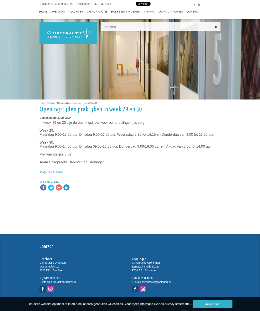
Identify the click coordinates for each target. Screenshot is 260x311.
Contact (193, 11)
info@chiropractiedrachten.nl (59, 281)
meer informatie (142, 304)
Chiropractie (97, 11)
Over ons (58, 11)
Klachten (75, 11)
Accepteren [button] (212, 304)
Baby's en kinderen (125, 11)
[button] (191, 304)
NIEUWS (148, 11)
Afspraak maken (170, 11)
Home (43, 11)
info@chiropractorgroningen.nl (152, 281)
